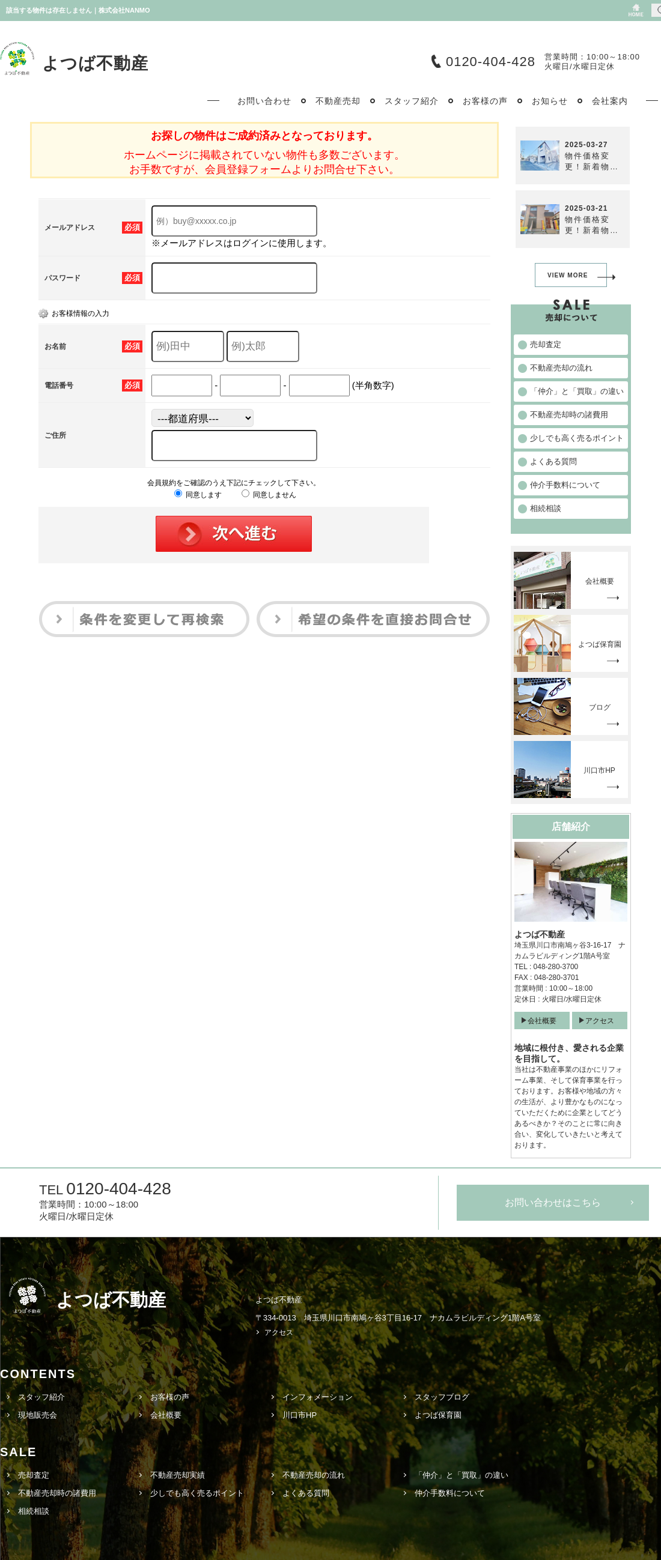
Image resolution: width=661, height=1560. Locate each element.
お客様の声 (169, 1396)
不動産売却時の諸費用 (57, 1493)
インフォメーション (317, 1396)
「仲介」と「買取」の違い (461, 1475)
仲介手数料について (450, 1493)
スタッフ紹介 (41, 1396)
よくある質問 (305, 1493)
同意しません (269, 495)
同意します (198, 495)
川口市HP (299, 1414)
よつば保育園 (438, 1414)
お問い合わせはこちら (553, 1202)
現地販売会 (37, 1414)
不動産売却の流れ (313, 1475)
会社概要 (542, 1021)
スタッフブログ (442, 1396)
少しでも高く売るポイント (197, 1493)
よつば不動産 (95, 63)
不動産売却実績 (177, 1475)
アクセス (599, 1021)
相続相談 (33, 1511)
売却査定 (33, 1475)
